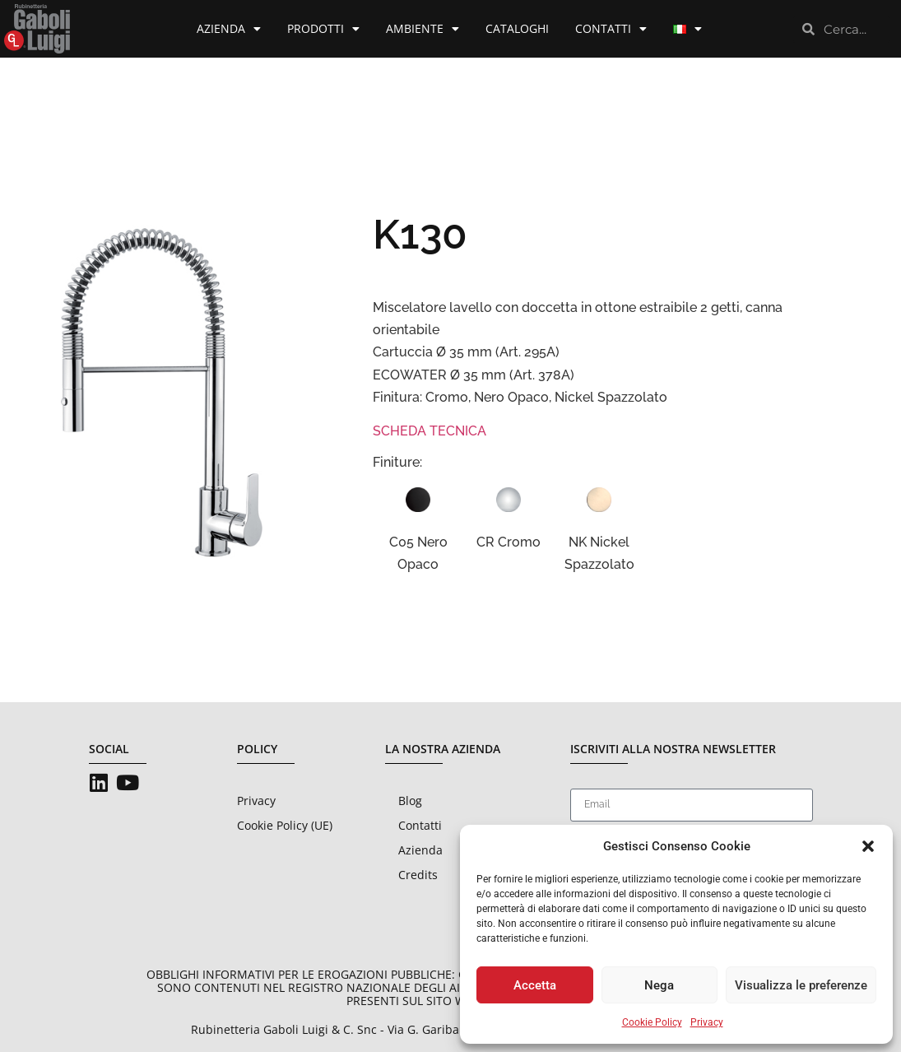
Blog (410, 800)
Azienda (229, 29)
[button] (868, 846)
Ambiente (422, 29)
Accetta (534, 985)
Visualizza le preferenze (801, 985)
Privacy (706, 1022)
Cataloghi (517, 28)
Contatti (611, 29)
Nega (659, 985)
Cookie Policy (652, 1022)
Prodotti (323, 29)
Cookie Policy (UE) (284, 825)
